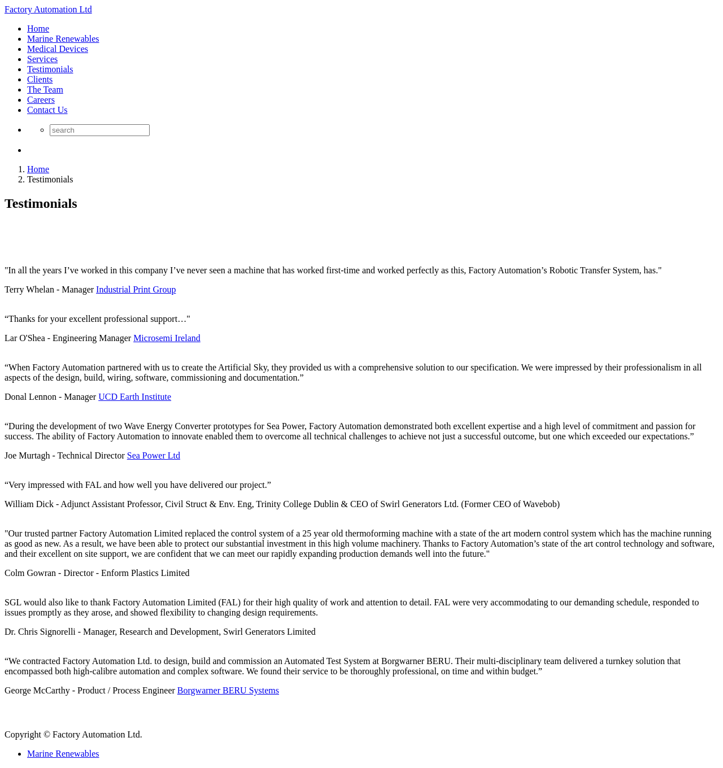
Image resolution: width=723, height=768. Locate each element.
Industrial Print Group (136, 289)
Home (38, 28)
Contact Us (47, 110)
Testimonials (50, 69)
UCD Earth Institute (134, 397)
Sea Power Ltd (153, 455)
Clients (40, 79)
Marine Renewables (63, 38)
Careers (41, 99)
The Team (45, 89)
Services (42, 59)
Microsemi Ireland (167, 338)
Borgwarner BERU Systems (228, 690)
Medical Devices (57, 49)
